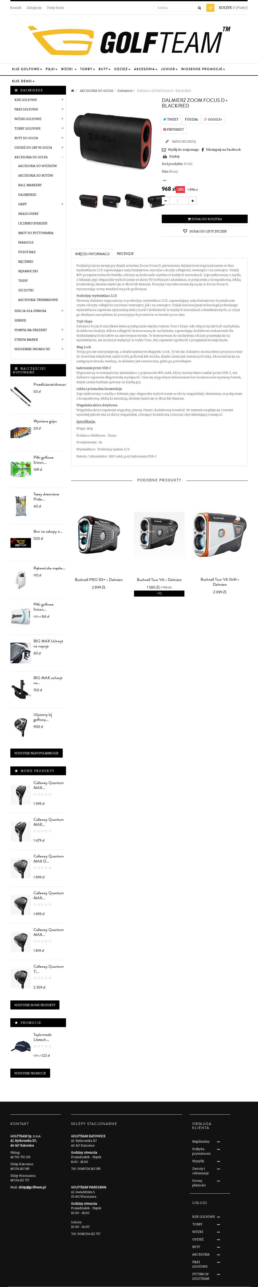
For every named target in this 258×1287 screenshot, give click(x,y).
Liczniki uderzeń (32, 223)
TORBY (197, 1224)
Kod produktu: (172, 164)
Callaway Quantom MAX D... (49, 859)
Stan (165, 171)
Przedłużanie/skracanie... (53, 384)
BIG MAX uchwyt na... (48, 680)
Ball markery (30, 185)
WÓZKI (197, 1231)
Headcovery (28, 213)
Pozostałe (27, 252)
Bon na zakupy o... (48, 531)
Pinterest (173, 129)
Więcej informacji (92, 254)
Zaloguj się (34, 8)
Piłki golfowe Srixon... (43, 460)
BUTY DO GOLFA (26, 138)
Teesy (23, 280)
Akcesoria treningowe (38, 299)
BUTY (196, 1246)
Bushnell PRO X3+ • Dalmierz (99, 579)
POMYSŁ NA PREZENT (30, 330)
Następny (155, 199)
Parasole (26, 242)
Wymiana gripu (45, 421)
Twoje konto (55, 8)
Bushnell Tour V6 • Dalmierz (159, 579)
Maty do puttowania (35, 232)
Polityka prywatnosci (201, 1151)
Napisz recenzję (183, 141)
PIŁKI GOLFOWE (26, 109)
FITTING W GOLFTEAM (200, 1276)
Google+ (213, 119)
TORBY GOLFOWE (27, 128)
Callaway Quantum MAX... (49, 785)
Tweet (170, 119)
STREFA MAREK (26, 339)
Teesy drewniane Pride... (46, 497)
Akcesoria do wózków (37, 166)
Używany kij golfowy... (43, 717)
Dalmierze (27, 194)
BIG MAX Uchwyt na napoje (48, 644)
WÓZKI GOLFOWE (27, 118)
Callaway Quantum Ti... (49, 969)
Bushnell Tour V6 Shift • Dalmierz (220, 582)
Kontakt (15, 8)
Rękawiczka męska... (50, 568)
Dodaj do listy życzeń (208, 231)
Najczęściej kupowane (29, 370)
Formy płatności (199, 1182)
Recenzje (125, 253)
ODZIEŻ (198, 1239)
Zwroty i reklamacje (200, 1170)
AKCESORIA (201, 1254)
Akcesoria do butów (35, 175)
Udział (191, 119)
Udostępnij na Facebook (223, 149)
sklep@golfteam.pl (32, 1187)
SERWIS (20, 320)
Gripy (22, 204)
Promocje (31, 1022)
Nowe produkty (37, 770)
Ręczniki (25, 261)
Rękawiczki (28, 271)
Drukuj (174, 156)
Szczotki (26, 290)
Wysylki (198, 1161)
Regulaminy (201, 1141)
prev (152, 531)
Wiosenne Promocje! (32, 349)
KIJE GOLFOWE (25, 99)
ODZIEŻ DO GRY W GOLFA (33, 147)
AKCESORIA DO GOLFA (31, 157)
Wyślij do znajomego (183, 149)
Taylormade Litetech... (42, 1037)
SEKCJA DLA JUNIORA (30, 310)
